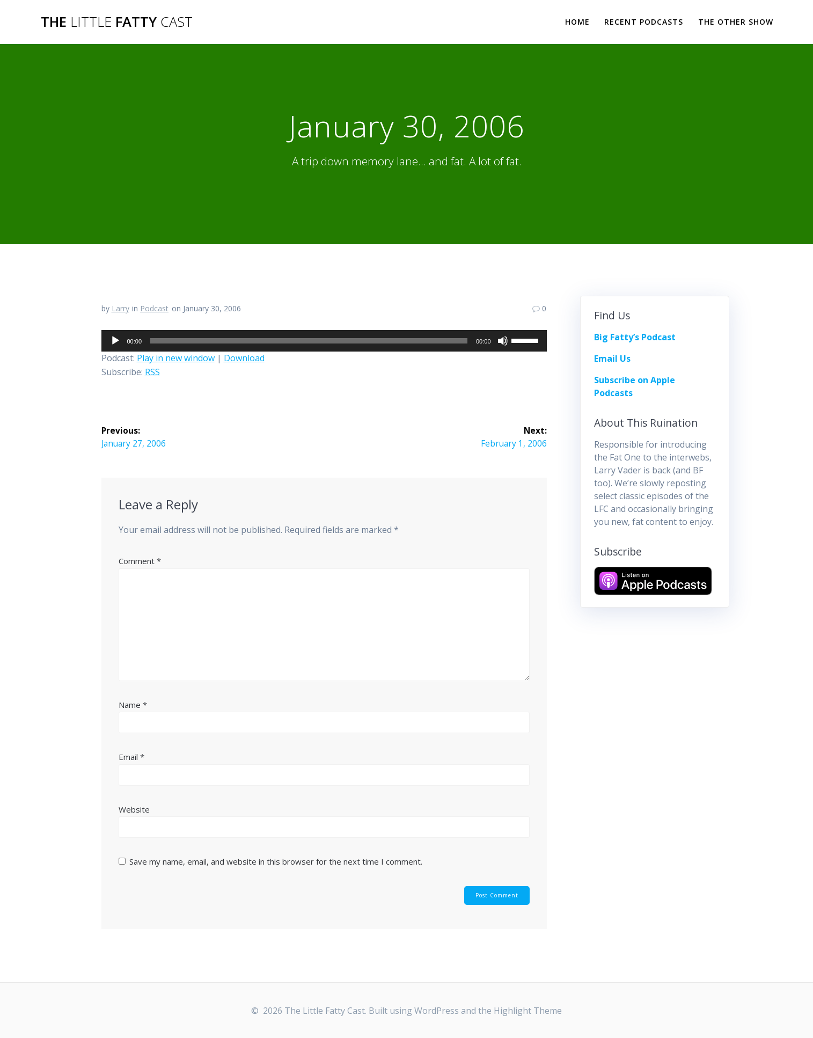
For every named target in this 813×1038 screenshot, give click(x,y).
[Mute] (502, 340)
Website (134, 809)
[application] (324, 341)
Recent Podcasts (643, 22)
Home (577, 22)
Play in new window (176, 358)
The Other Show (735, 22)
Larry (120, 308)
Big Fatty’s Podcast (635, 337)
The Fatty (117, 22)
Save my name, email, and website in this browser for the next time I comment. (275, 862)
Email (131, 757)
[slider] (308, 340)
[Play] (115, 340)
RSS (152, 372)
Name (133, 704)
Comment (140, 561)
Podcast (154, 308)
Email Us (612, 358)
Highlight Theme (528, 1011)
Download (244, 358)
